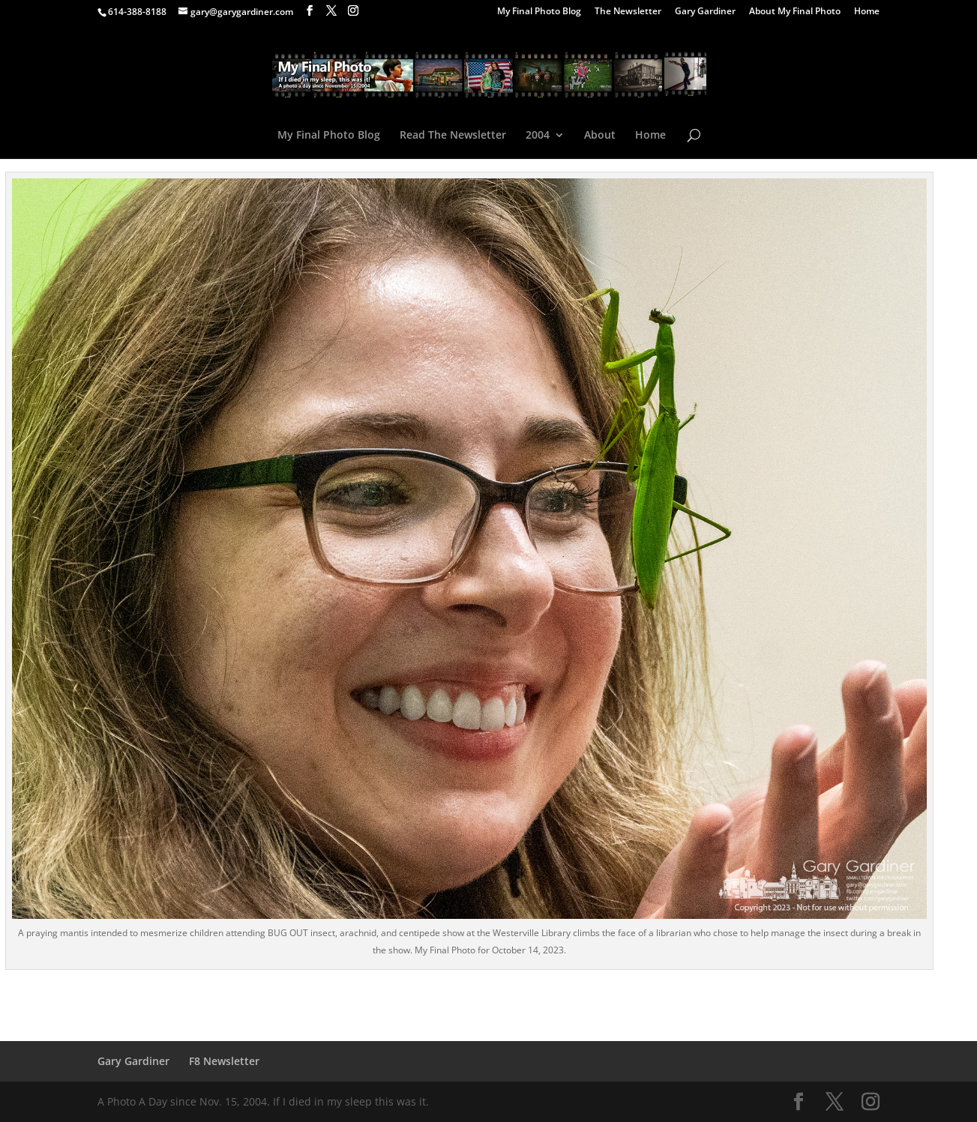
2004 (538, 136)
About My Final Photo (795, 12)
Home (867, 12)
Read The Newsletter (453, 136)
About (600, 136)
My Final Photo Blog (539, 12)
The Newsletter (628, 12)
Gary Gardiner (705, 12)
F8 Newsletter (224, 1061)
